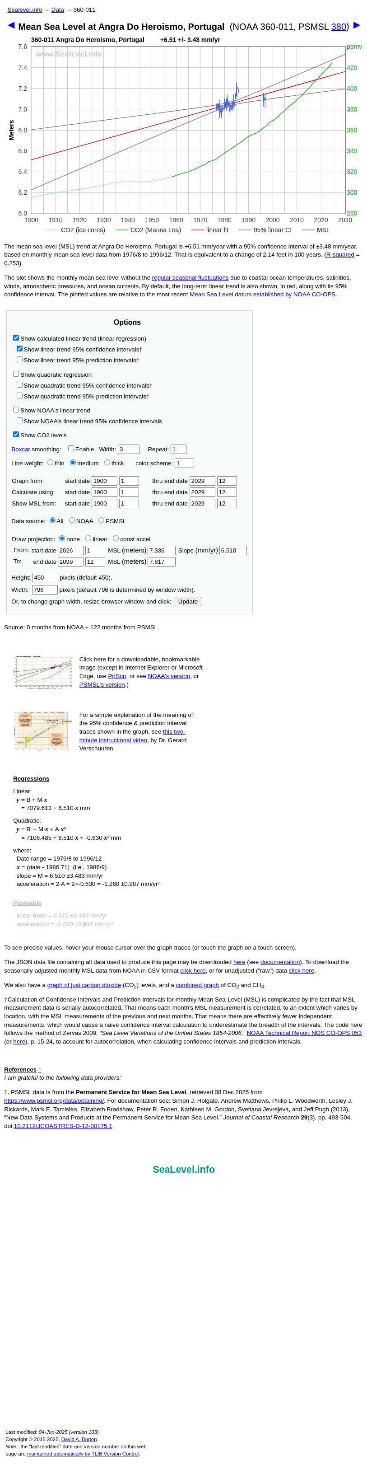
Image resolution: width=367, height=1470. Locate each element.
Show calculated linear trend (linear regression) (79, 338)
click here (192, 970)
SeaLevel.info (184, 1169)
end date (57, 561)
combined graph (197, 985)
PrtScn (117, 676)
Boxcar (20, 449)
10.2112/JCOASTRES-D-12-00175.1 (63, 1126)
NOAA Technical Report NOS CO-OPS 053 (304, 1033)
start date (91, 481)
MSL (141, 550)
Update (188, 601)
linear (96, 539)
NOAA (81, 521)
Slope (212, 550)
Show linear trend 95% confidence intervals (78, 349)
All (57, 521)
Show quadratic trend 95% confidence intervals (85, 385)
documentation (280, 962)
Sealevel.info (25, 9)
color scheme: (164, 463)
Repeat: (167, 449)
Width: (119, 449)
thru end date (183, 481)
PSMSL (112, 521)
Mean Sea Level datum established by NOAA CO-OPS (262, 294)
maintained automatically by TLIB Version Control (83, 1453)
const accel (131, 539)
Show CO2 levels (39, 435)
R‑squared (340, 254)
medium (84, 463)
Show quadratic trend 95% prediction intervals (83, 396)
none (68, 539)
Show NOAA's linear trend (51, 410)
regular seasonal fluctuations (190, 277)
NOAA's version (169, 676)
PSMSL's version (102, 684)
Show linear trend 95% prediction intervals (78, 360)
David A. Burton (79, 1439)
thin (53, 463)
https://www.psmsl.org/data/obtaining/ (54, 1100)
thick (114, 463)
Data (57, 9)
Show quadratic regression (52, 374)
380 (338, 27)
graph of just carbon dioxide (84, 985)
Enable (81, 449)
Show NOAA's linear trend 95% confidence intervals (89, 421)
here (100, 659)
